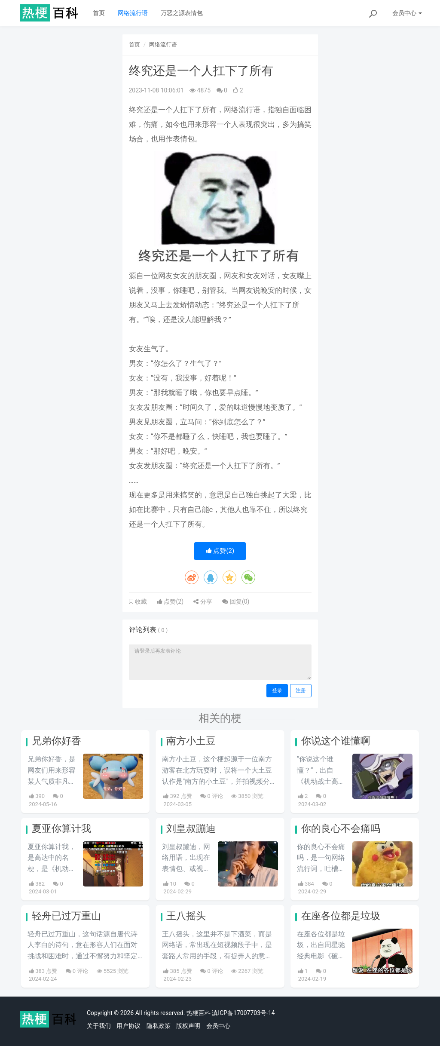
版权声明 (188, 1025)
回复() (235, 601)
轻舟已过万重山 (66, 916)
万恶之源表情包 (182, 12)
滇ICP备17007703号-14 (243, 1012)
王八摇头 (186, 916)
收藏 (140, 601)
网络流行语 (133, 12)
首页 (99, 12)
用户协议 (128, 1025)
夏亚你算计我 (61, 828)
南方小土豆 (191, 741)
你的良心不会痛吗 (340, 828)
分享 (202, 601)
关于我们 (99, 1025)
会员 (407, 12)
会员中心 (218, 1025)
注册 (301, 690)
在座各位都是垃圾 (340, 916)
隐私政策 (159, 1025)
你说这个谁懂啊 (335, 741)
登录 (277, 690)
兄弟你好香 (56, 741)
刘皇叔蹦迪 (191, 828)
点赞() (220, 551)
